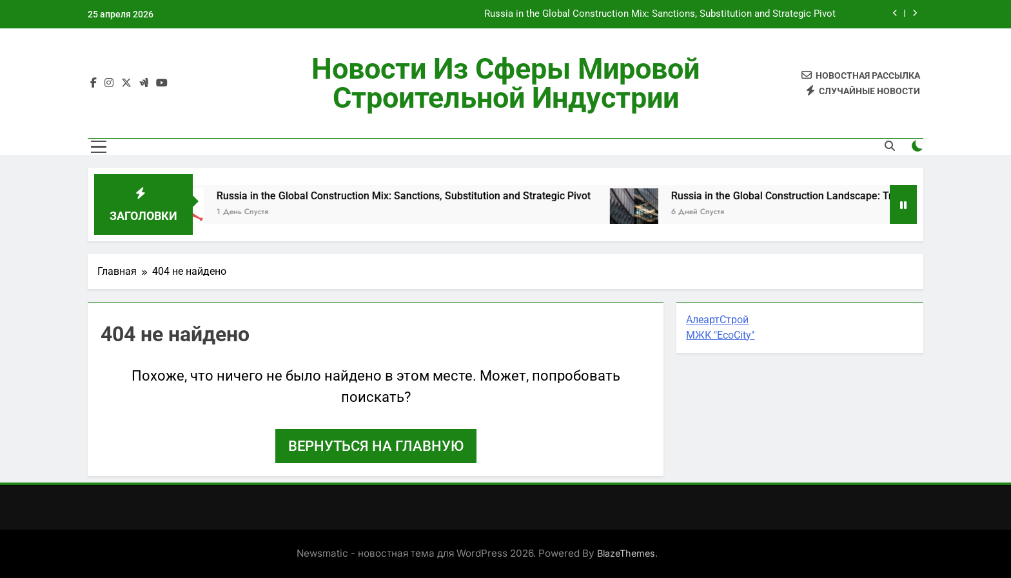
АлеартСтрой (717, 320)
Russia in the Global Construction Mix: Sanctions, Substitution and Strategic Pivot (660, 14)
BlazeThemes (626, 553)
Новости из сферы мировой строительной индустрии (505, 83)
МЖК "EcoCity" (720, 335)
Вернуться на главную (376, 446)
